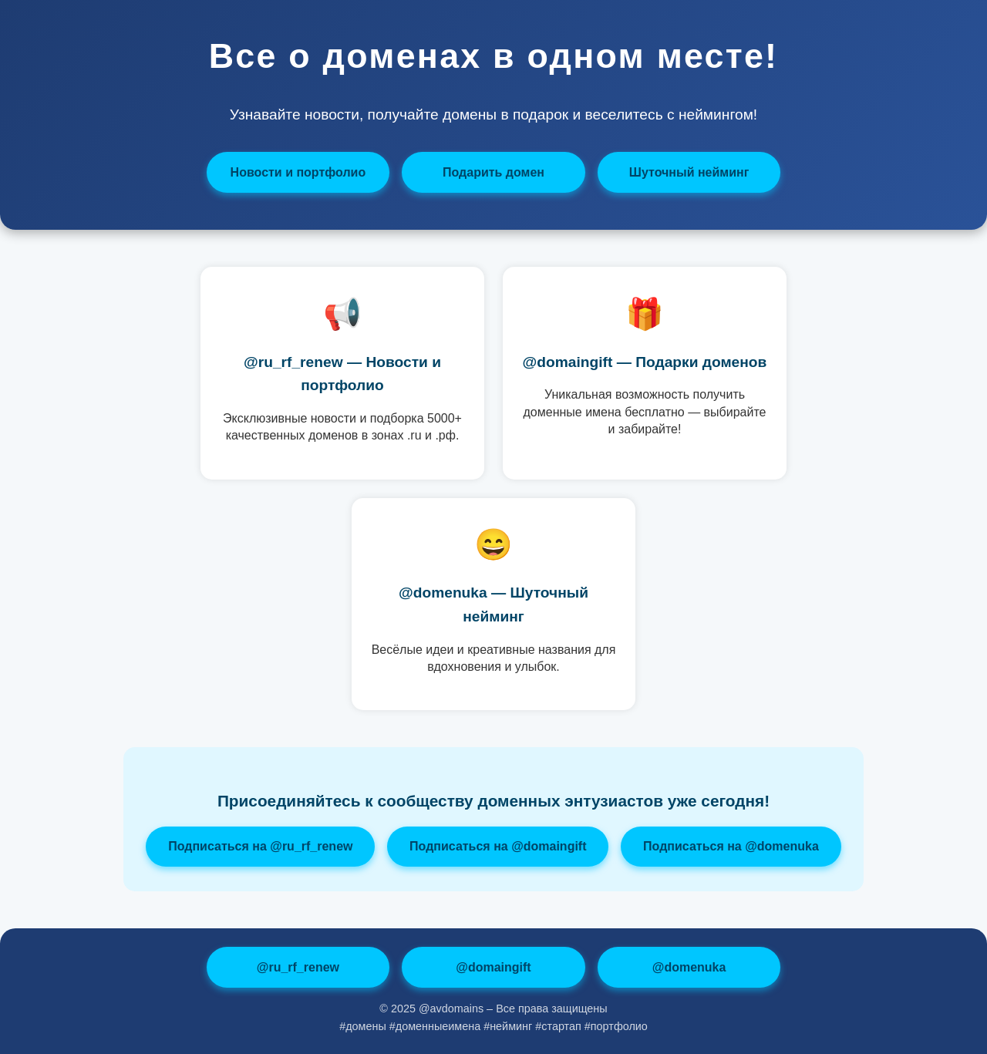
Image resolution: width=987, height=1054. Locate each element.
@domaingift (493, 967)
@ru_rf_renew (298, 967)
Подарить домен (493, 172)
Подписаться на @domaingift (497, 846)
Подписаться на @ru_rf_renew (260, 846)
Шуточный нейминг (689, 172)
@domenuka (689, 967)
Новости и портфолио (298, 172)
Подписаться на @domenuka (731, 846)
